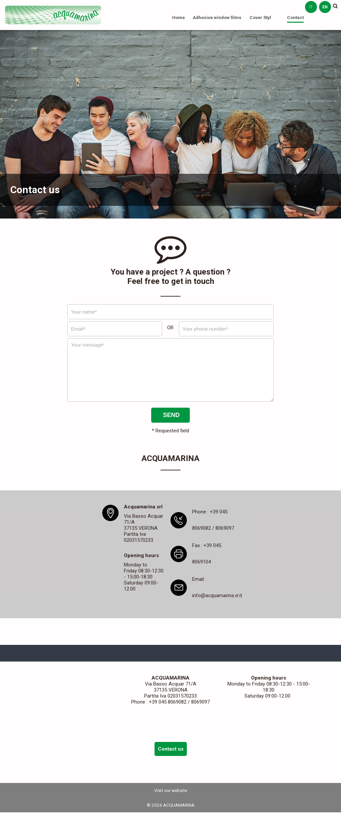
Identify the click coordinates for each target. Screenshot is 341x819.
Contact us (170, 749)
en (325, 7)
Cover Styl (260, 17)
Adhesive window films (217, 17)
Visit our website (170, 790)
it (311, 7)
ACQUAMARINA (53, 15)
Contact (295, 17)
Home (178, 17)
